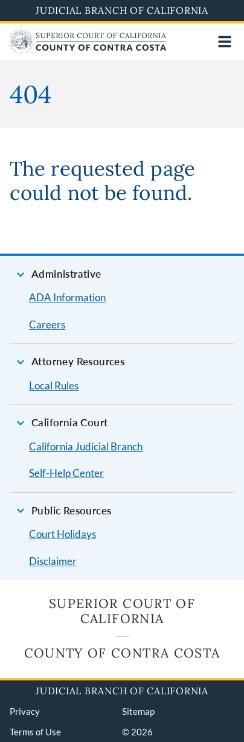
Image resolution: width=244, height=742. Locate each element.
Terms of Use (35, 731)
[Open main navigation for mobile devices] (224, 41)
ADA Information (67, 297)
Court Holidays (62, 534)
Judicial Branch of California (122, 10)
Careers (47, 324)
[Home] (88, 49)
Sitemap (138, 711)
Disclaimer (53, 561)
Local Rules (54, 385)
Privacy (25, 711)
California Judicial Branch (86, 446)
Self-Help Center (66, 473)
